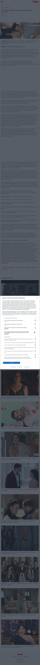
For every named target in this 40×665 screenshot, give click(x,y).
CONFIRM (11, 362)
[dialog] (20, 332)
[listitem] (20, 318)
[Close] (38, 298)
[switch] (35, 320)
